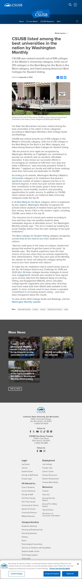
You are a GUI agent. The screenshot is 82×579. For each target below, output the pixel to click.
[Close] (78, 565)
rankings (35, 309)
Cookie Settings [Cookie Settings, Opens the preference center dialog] (17, 575)
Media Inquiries (60, 33)
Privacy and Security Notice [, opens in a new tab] (59, 570)
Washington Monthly (24, 309)
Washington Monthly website (26, 302)
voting (66, 309)
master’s (42, 309)
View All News (15, 389)
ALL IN (21, 272)
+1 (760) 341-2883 (41, 443)
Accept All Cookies (52, 575)
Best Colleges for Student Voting (32, 235)
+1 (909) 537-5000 (41, 423)
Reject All (70, 575)
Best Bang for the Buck (28, 202)
